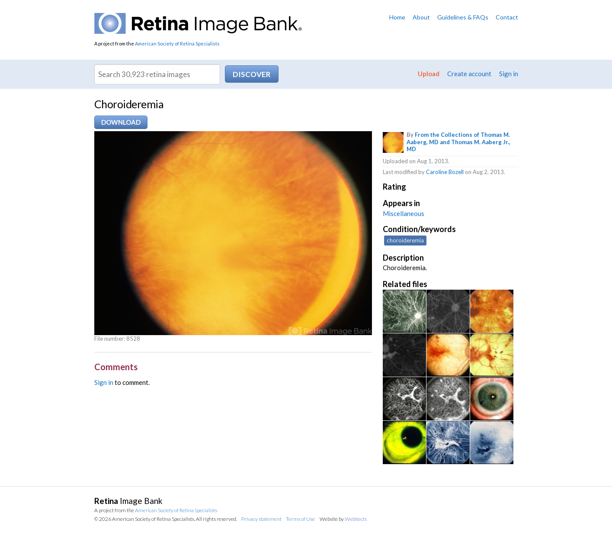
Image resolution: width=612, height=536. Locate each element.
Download (121, 122)
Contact (507, 17)
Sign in (508, 73)
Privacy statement (261, 519)
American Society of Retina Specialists (177, 43)
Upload (428, 73)
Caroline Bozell (445, 171)
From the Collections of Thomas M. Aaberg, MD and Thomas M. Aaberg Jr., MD (458, 142)
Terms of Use (300, 519)
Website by (343, 519)
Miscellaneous (403, 213)
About (421, 17)
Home (397, 17)
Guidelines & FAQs (462, 17)
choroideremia (405, 240)
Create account (469, 73)
